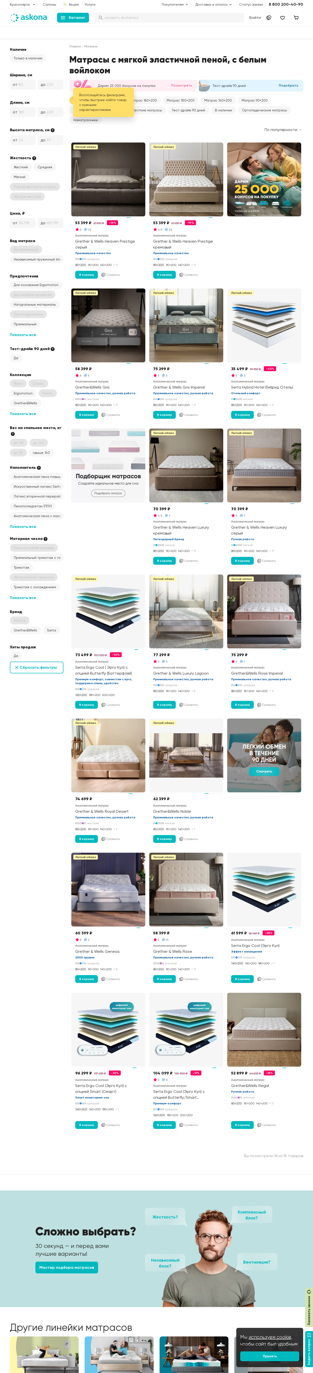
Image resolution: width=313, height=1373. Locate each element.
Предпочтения (24, 276)
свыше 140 (41, 453)
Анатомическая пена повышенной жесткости (38, 477)
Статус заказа (251, 4)
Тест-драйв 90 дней (188, 110)
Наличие (18, 49)
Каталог (73, 17)
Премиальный (25, 324)
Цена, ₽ (17, 213)
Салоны (49, 4)
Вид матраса (22, 240)
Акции (71, 4)
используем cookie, (270, 1337)
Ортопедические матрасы (264, 110)
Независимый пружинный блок (38, 259)
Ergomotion (23, 393)
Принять (270, 1356)
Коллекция (20, 374)
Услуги (90, 4)
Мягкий (19, 177)
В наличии (223, 110)
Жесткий (21, 167)
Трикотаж (21, 567)
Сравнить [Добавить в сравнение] (110, 274)
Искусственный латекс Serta (38, 486)
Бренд (16, 611)
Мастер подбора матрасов (66, 1267)
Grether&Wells (25, 403)
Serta (51, 630)
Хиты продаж (23, 646)
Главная (75, 46)
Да (16, 358)
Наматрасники (85, 120)
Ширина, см (21, 74)
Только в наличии (28, 58)
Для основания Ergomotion (36, 285)
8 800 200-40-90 (286, 4)
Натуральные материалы (35, 304)
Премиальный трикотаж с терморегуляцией (38, 558)
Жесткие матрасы (147, 110)
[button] (143, 100)
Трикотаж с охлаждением (35, 587)
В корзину (86, 274)
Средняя (45, 167)
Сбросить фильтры (38, 667)
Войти (255, 17)
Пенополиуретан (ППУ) (33, 506)
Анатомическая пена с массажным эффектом (38, 516)
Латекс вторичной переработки (38, 496)
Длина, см (20, 102)
